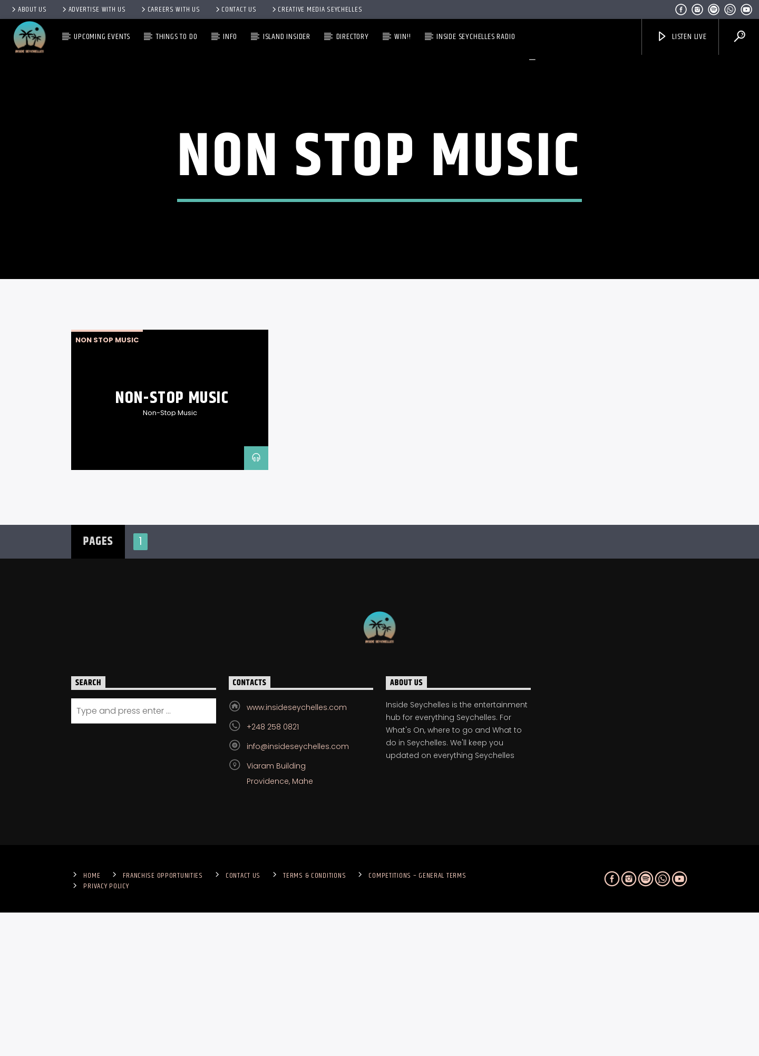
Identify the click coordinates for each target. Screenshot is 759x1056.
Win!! (402, 36)
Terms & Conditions (314, 1019)
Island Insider (286, 36)
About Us (28, 9)
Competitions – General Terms (417, 1019)
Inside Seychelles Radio (475, 36)
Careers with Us (170, 9)
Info (230, 36)
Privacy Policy (106, 1029)
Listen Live (681, 36)
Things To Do (177, 36)
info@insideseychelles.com (298, 890)
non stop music (107, 483)
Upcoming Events (102, 36)
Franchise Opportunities (163, 1019)
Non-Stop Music (172, 541)
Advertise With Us (93, 9)
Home (91, 1019)
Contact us (235, 9)
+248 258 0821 (273, 870)
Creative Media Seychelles (316, 9)
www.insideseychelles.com (297, 851)
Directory (352, 36)
